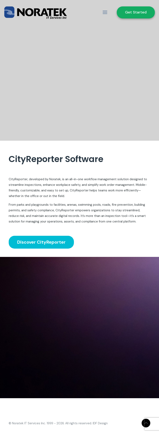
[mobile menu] (104, 12)
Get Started (136, 12)
